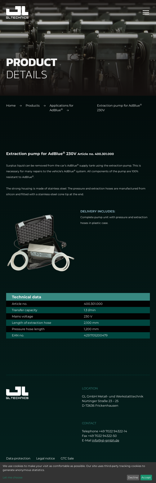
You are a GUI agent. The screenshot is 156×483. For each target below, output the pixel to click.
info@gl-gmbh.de (105, 440)
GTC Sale (67, 458)
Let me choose (12, 477)
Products (33, 105)
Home (11, 105)
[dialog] (78, 472)
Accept (146, 477)
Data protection (18, 458)
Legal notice (45, 458)
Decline (133, 477)
